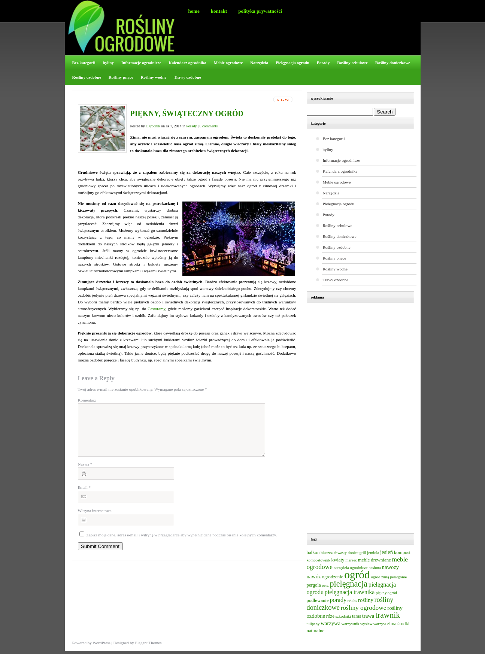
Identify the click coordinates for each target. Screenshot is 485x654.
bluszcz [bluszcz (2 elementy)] (327, 553)
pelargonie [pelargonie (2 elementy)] (398, 577)
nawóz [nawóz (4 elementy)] (314, 576)
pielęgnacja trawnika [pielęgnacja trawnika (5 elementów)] (350, 592)
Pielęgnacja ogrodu (292, 62)
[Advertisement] (364, 419)
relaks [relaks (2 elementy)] (352, 601)
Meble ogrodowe (228, 62)
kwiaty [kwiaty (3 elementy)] (338, 560)
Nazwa (85, 473)
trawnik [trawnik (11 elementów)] (387, 615)
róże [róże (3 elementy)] (330, 616)
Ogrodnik (153, 126)
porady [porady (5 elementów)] (338, 600)
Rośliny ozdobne (86, 77)
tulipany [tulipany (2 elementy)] (313, 624)
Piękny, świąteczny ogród (186, 113)
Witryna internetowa (95, 519)
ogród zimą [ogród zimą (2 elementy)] (380, 577)
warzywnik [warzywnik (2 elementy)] (350, 624)
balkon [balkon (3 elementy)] (313, 552)
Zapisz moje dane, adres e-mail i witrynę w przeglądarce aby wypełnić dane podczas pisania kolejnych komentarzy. (181, 544)
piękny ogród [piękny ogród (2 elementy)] (386, 593)
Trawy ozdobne (187, 77)
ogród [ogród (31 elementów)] (357, 575)
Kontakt (219, 11)
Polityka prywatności (260, 11)
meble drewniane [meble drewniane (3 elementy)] (374, 560)
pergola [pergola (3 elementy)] (314, 585)
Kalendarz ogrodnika (187, 62)
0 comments (209, 126)
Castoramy (156, 308)
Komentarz (87, 400)
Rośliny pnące (121, 77)
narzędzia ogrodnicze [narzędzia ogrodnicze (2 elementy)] (351, 568)
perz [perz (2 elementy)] (325, 585)
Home (194, 11)
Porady (323, 62)
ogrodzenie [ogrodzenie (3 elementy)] (332, 576)
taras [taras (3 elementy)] (356, 616)
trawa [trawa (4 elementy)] (368, 616)
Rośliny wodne (154, 77)
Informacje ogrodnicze (141, 62)
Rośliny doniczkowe (392, 62)
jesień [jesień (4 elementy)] (386, 552)
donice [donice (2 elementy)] (353, 553)
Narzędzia (259, 62)
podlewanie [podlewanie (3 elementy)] (318, 600)
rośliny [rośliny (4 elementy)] (365, 600)
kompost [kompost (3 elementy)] (402, 552)
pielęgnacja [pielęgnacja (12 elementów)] (349, 583)
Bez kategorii (84, 62)
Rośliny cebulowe (352, 62)
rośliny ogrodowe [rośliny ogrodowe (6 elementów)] (364, 607)
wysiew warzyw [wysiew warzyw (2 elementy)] (373, 624)
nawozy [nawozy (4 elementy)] (390, 567)
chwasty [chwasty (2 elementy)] (340, 553)
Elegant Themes (148, 643)
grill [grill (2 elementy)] (363, 553)
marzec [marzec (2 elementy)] (351, 560)
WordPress (101, 643)
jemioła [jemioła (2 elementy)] (373, 553)
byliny (108, 62)
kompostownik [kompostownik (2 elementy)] (318, 560)
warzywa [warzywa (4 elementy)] (330, 623)
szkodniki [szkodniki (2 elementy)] (343, 616)
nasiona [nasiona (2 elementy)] (375, 568)
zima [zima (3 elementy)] (392, 623)
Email (84, 496)
